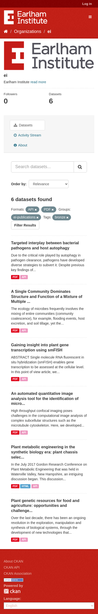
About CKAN (13, 561)
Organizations (27, 31)
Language (12, 599)
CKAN (12, 591)
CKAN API (12, 567)
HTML (25, 486)
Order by (18, 184)
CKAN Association (18, 573)
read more (38, 82)
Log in (87, 4)
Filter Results (25, 225)
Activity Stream (27, 135)
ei (49, 31)
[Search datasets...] (42, 167)
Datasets (23, 125)
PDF (15, 277)
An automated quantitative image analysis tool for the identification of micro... (45, 398)
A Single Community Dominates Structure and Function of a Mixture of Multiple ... (46, 296)
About (20, 145)
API (24, 277)
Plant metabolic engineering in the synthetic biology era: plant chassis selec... (44, 452)
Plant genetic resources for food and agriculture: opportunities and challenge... (45, 506)
